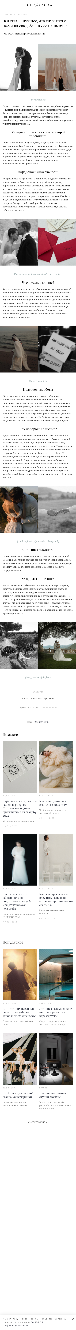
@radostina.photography (46, 541)
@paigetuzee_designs (51, 274)
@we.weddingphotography (27, 274)
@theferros (45, 677)
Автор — (38, 699)
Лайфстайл (45, 1003)
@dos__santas (32, 677)
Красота (44, 1088)
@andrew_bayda (25, 541)
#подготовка (41, 722)
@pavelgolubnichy (38, 380)
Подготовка (10, 796)
